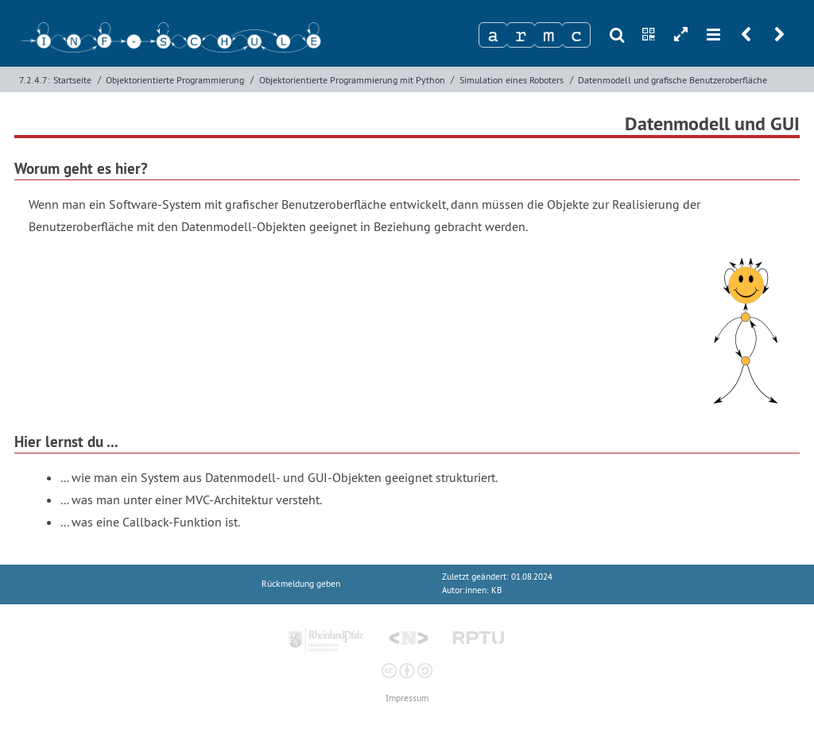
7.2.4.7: (34, 80)
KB (496, 590)
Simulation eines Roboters (511, 80)
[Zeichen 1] (493, 35)
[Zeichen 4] (576, 35)
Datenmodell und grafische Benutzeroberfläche (672, 80)
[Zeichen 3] (548, 35)
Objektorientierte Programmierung (175, 80)
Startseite (72, 80)
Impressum (407, 698)
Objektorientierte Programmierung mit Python (352, 80)
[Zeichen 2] (520, 35)
